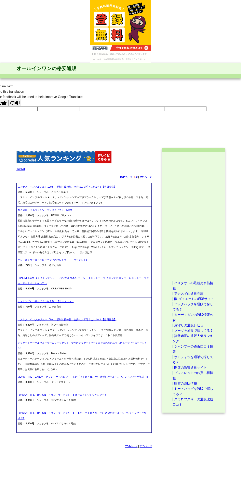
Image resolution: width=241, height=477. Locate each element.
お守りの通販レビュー (190, 325)
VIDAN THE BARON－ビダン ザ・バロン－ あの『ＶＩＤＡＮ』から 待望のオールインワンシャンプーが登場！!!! (83, 376)
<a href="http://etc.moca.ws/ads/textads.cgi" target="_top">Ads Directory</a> (193, 216)
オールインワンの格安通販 (46, 68)
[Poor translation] (14, 103)
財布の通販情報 (185, 383)
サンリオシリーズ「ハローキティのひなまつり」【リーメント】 (53, 260)
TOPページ (126, 177)
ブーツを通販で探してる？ (193, 330)
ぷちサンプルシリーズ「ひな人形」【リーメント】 (46, 301)
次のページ (145, 177)
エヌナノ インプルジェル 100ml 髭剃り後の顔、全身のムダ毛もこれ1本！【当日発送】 (67, 186)
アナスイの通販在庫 (188, 293)
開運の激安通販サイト (190, 367)
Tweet (20, 169)
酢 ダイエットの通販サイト (194, 299)
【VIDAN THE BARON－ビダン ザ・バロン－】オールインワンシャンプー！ (62, 394)
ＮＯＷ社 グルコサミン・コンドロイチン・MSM (45, 210)
